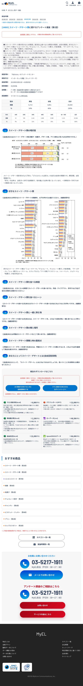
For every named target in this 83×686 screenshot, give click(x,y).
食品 (19, 10)
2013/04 (43, 19)
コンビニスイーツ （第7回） (14, 479)
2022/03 (20, 19)
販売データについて (9, 647)
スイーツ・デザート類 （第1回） (15, 472)
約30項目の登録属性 (28, 92)
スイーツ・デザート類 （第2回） (15, 466)
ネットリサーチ (67, 647)
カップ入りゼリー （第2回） (14, 526)
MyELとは (6, 641)
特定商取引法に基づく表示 (71, 650)
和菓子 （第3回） (10, 492)
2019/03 (27, 19)
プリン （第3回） (10, 519)
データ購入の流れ (9, 650)
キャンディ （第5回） (12, 506)
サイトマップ (66, 656)
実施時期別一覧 (41, 544)
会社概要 (65, 645)
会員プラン (6, 645)
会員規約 (65, 653)
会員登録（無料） (25, 34)
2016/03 (35, 19)
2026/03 (5, 19)
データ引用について (9, 653)
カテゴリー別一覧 (41, 537)
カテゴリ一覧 (12, 10)
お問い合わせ (7, 656)
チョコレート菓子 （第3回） (14, 499)
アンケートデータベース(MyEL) (11, 4)
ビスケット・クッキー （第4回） (15, 512)
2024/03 (12, 19)
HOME (3, 10)
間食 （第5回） (9, 486)
